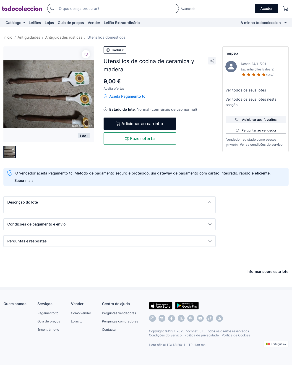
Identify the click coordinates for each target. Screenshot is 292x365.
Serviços (44, 303)
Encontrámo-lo (48, 329)
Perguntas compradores (120, 321)
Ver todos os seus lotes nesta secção (250, 102)
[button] (109, 202)
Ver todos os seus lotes (245, 90)
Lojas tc (77, 321)
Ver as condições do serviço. (261, 144)
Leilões (35, 22)
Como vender (81, 313)
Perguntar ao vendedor (256, 130)
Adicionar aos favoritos (256, 119)
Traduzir (115, 50)
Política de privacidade (202, 335)
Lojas (49, 22)
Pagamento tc (47, 313)
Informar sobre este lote (267, 271)
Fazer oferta (140, 138)
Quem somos (14, 303)
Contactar (109, 329)
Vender (94, 22)
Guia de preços (71, 22)
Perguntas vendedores (119, 313)
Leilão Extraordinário (122, 22)
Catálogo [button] (13, 22)
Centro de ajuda (116, 303)
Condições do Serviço (165, 335)
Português (276, 344)
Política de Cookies (236, 335)
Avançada (188, 9)
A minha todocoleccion (260, 22)
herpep (232, 53)
